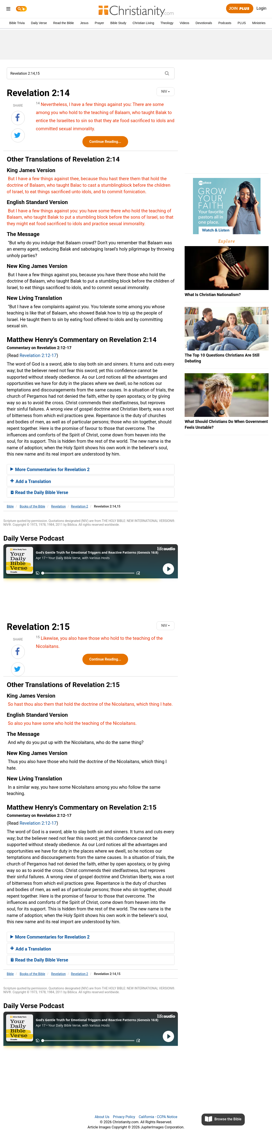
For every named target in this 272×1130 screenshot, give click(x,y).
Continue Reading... (105, 141)
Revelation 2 (79, 506)
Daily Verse (39, 23)
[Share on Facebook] (18, 118)
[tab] (90, 469)
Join (239, 8)
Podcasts (224, 23)
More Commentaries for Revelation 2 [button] (50, 469)
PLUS (242, 23)
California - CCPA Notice (158, 1117)
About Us (102, 1117)
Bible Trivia (17, 23)
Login (261, 8)
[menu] (8, 9)
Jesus (84, 23)
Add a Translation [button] (30, 481)
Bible (10, 506)
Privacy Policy (124, 1117)
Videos (184, 23)
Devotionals (204, 23)
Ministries (258, 23)
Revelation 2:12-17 (38, 355)
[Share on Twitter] (18, 135)
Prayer (99, 23)
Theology (166, 23)
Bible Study (118, 23)
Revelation (58, 506)
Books (32, 506)
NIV (165, 91)
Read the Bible (63, 23)
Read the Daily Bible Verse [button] (39, 492)
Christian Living (143, 23)
